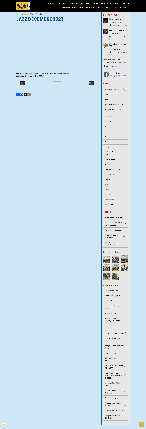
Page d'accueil (110, 122)
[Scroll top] (141, 424)
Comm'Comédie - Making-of (115, 395)
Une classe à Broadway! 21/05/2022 (115, 370)
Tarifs (107, 190)
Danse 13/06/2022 (115, 356)
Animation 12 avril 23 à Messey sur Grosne (115, 320)
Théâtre (88, 4)
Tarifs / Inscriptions (121, 4)
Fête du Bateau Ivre (111, 60)
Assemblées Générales (115, 218)
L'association (61, 4)
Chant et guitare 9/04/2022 (115, 363)
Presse (107, 7)
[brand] (23, 6)
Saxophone (109, 200)
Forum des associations (115, 230)
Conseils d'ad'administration (115, 244)
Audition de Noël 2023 (115, 314)
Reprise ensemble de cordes (115, 408)
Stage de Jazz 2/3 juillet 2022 (115, 350)
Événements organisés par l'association (115, 224)
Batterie (108, 94)
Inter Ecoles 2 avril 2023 (115, 326)
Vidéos (123, 7)
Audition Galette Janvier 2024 (115, 307)
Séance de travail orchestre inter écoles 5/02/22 (115, 379)
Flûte (107, 147)
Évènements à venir (69, 7)
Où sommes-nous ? (112, 170)
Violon (107, 142)
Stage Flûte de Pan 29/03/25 (115, 420)
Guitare (108, 127)
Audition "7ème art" (117, 30)
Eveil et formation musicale (115, 117)
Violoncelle (109, 137)
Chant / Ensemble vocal (102, 4)
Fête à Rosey (115, 301)
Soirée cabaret (115, 19)
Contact (99, 7)
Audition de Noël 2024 (115, 291)
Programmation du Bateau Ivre (115, 237)
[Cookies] (4, 424)
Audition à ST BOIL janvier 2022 (115, 388)
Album (81, 7)
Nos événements (115, 402)
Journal (114, 7)
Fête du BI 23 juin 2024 (115, 296)
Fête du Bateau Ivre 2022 (115, 343)
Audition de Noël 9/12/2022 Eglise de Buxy (115, 334)
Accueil (51, 4)
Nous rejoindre (110, 175)
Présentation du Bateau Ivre (114, 153)
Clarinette (109, 205)
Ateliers (108, 185)
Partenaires (89, 7)
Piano (107, 132)
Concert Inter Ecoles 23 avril (114, 110)
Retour (57, 83)
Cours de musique (75, 4)
